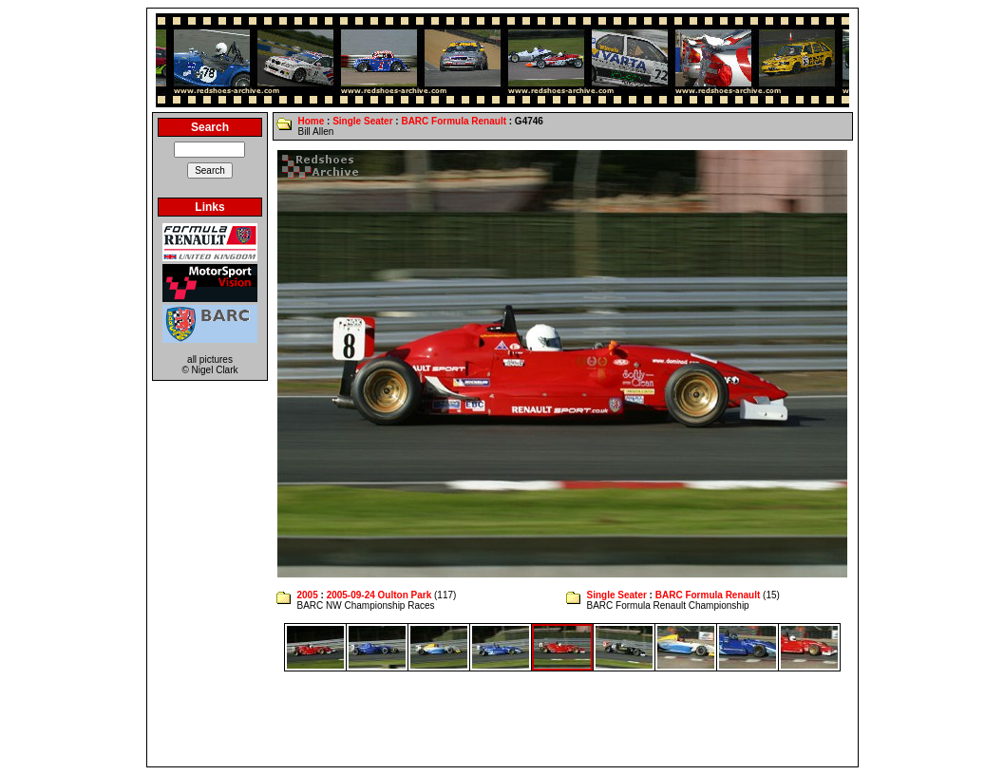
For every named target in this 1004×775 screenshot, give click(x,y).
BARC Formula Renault (453, 121)
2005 (306, 595)
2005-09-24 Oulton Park (379, 595)
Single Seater (362, 121)
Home (310, 121)
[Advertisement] (502, 719)
